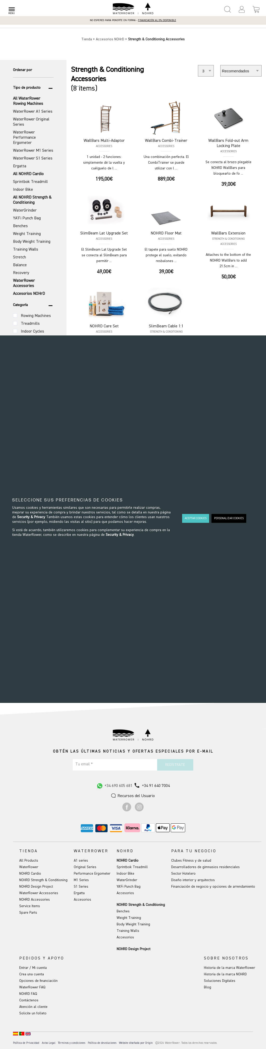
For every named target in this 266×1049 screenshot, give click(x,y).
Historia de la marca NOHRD (225, 974)
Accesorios (82, 899)
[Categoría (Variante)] (15, 315)
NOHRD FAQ (28, 994)
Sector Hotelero (183, 873)
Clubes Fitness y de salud (191, 860)
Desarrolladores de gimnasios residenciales (205, 867)
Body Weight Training (133, 924)
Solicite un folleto (32, 1013)
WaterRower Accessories (38, 893)
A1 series (81, 860)
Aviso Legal (48, 1042)
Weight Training (129, 918)
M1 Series (81, 880)
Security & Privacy (31, 517)
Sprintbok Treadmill (132, 867)
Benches (123, 911)
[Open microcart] (256, 9)
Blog (207, 987)
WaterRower (28, 867)
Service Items (29, 906)
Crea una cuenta (31, 974)
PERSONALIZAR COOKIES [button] (229, 518)
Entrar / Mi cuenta (33, 968)
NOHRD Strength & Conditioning (43, 880)
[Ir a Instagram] (139, 810)
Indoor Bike (125, 873)
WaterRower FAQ (32, 987)
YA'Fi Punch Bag (129, 886)
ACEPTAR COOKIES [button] (196, 518)
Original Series (85, 867)
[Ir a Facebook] (126, 810)
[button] (242, 9)
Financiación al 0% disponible (157, 20)
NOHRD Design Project (36, 886)
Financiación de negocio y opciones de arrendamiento (213, 886)
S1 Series (81, 886)
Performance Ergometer (92, 873)
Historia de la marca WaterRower (229, 968)
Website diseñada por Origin (136, 1042)
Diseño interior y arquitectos (193, 880)
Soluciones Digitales (219, 981)
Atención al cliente (33, 1007)
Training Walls (128, 931)
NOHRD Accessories (34, 899)
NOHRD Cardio (30, 873)
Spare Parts (28, 912)
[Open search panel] (227, 9)
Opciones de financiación (38, 981)
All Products (28, 860)
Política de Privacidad (26, 1042)
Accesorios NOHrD (110, 39)
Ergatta (79, 893)
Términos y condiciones (71, 1042)
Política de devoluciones (102, 1042)
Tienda (87, 39)
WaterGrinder (127, 880)
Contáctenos (28, 1000)
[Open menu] (11, 9)
